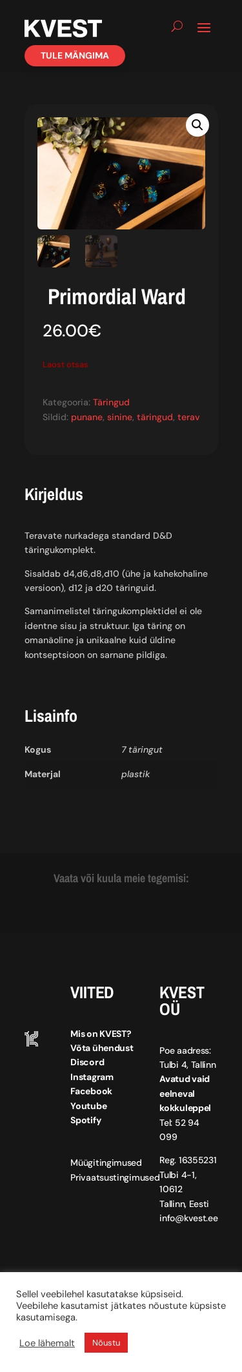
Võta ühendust (101, 1048)
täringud (155, 417)
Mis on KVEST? (100, 1033)
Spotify (85, 1120)
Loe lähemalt (47, 1343)
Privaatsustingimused (114, 1177)
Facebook (91, 1091)
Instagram (91, 1077)
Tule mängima (75, 55)
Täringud (111, 402)
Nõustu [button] (106, 1342)
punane (87, 417)
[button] (197, 125)
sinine (119, 417)
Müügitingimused (106, 1162)
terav (188, 417)
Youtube (88, 1106)
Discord (87, 1062)
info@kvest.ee (188, 1218)
